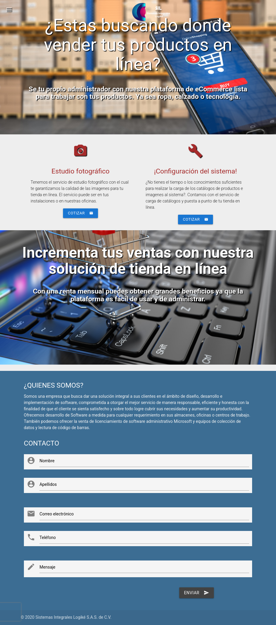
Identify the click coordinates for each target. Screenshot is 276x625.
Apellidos (48, 484)
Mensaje (47, 567)
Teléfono (47, 537)
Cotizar (80, 213)
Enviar (196, 592)
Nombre (46, 460)
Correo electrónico (56, 514)
